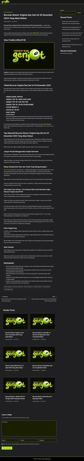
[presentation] (15, 321)
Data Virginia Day (28, 286)
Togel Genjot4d (46, 286)
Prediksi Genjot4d (37, 286)
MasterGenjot (8, 21)
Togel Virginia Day (8, 289)
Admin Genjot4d (8, 286)
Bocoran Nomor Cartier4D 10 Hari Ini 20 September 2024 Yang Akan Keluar (41, 335)
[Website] (47, 440)
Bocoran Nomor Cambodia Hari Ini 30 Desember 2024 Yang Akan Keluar (43, 299)
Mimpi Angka (7, 169)
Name (4, 440)
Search (62, 10)
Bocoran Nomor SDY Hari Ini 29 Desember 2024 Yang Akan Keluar (15, 299)
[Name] (10, 440)
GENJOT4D (36, 33)
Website (42, 440)
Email (23, 440)
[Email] (29, 440)
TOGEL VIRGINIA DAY (8, 12)
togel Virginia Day (47, 126)
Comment (5, 422)
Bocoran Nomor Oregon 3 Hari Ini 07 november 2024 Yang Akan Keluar (14, 335)
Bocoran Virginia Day (17, 286)
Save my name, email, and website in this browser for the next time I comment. (21, 444)
